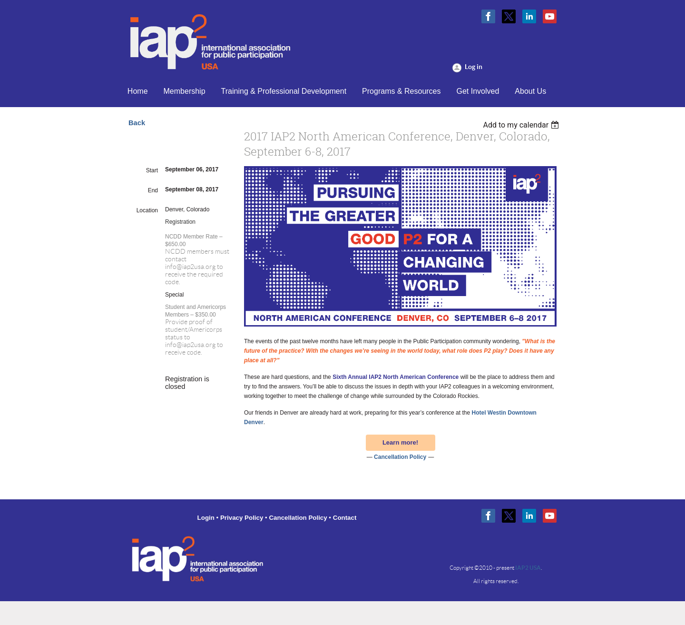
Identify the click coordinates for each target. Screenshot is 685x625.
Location (147, 210)
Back (136, 123)
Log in (473, 66)
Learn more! (400, 442)
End (153, 190)
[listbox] (522, 125)
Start (152, 170)
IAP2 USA (528, 568)
